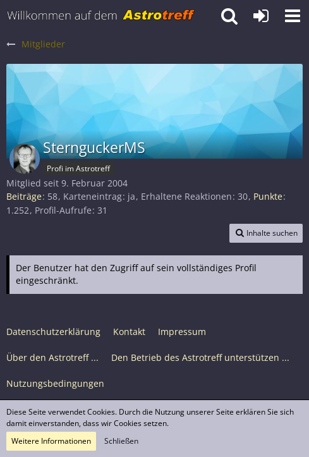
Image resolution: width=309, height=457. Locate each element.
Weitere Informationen (51, 441)
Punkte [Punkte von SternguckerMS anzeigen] (267, 196)
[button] (292, 15)
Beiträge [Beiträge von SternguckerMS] (24, 196)
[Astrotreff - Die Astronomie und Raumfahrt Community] (101, 15)
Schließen (121, 441)
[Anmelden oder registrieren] (261, 15)
